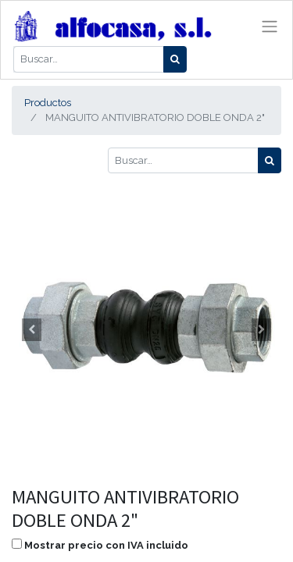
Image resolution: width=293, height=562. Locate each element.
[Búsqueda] (175, 59)
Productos (47, 102)
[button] (32, 329)
